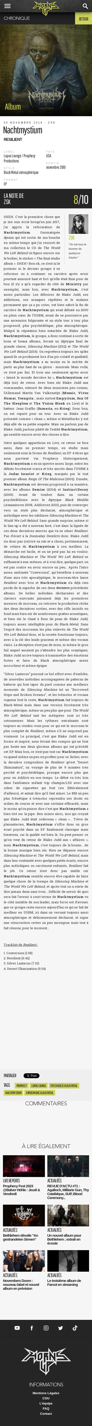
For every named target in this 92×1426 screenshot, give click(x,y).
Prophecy (21, 1086)
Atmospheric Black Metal (39, 1093)
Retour (83, 19)
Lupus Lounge (38, 1086)
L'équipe (46, 1403)
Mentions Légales (46, 1393)
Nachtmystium (13, 1093)
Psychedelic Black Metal (64, 1086)
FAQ (46, 1408)
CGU (46, 1398)
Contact (46, 1413)
